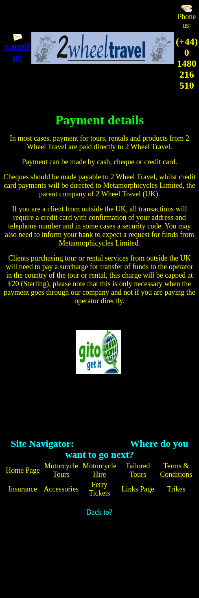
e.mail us (17, 52)
